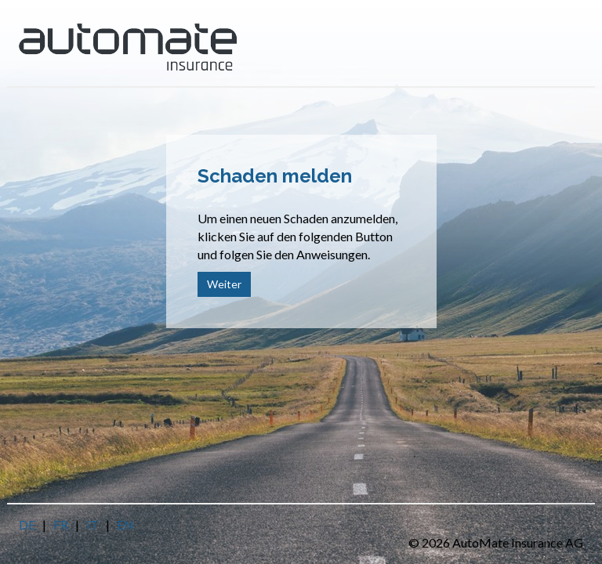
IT (92, 524)
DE (27, 524)
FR (60, 524)
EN (125, 524)
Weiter (224, 284)
